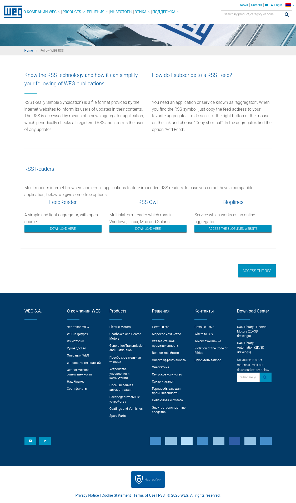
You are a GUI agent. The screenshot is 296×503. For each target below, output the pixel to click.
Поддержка (163, 12)
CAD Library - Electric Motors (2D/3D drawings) (252, 331)
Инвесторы (121, 12)
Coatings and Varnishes (126, 409)
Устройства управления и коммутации (119, 373)
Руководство (76, 348)
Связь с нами (204, 327)
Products (71, 12)
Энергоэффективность (169, 360)
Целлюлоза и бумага (167, 400)
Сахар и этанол (163, 381)
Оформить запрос (207, 360)
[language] (290, 5)
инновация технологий (84, 363)
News (244, 5)
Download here (63, 229)
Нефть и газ (160, 327)
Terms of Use (144, 495)
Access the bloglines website (233, 229)
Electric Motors (120, 327)
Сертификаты (77, 388)
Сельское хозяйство (167, 374)
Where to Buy (203, 334)
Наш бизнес (75, 381)
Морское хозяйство (166, 334)
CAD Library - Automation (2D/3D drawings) (250, 347)
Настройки (152, 479)
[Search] (287, 14)
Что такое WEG (78, 327)
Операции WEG (78, 355)
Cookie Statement (116, 495)
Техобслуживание (207, 341)
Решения (95, 12)
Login (276, 5)
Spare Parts (117, 416)
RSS (161, 495)
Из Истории (75, 341)
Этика (140, 12)
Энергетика (160, 367)
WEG (11, 12)
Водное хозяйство (165, 353)
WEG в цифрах (77, 334)
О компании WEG (40, 12)
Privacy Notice (87, 495)
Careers (256, 5)
